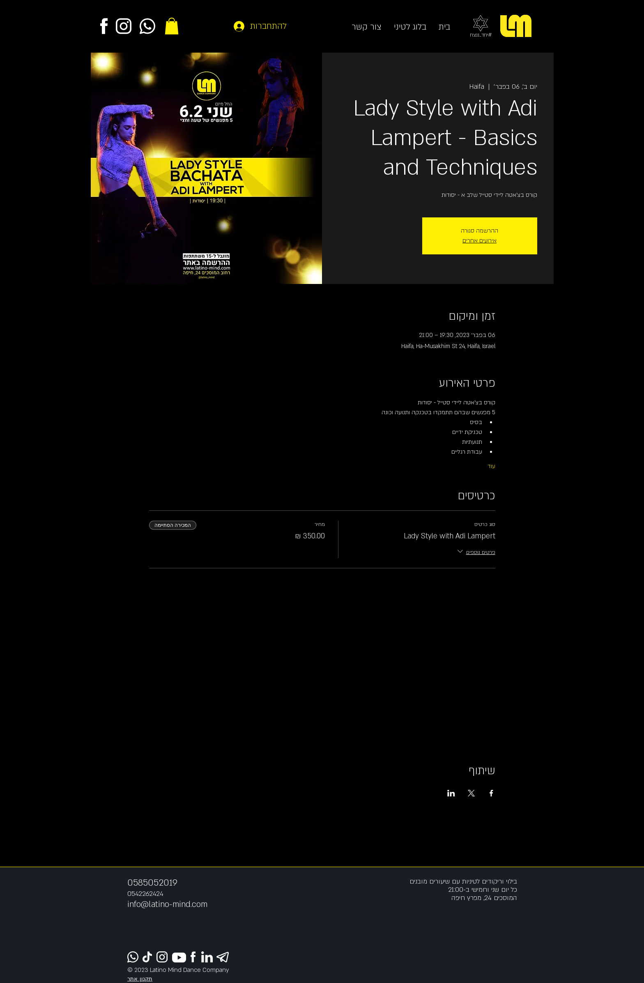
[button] (172, 26)
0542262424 (145, 893)
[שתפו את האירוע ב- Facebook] (491, 793)
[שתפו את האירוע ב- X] (471, 793)
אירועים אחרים (479, 241)
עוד (491, 466)
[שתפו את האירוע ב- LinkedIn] (451, 793)
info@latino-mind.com (167, 904)
